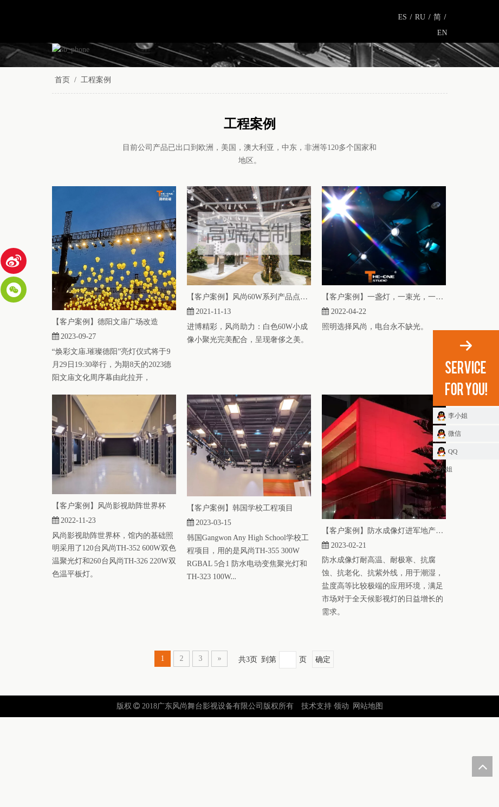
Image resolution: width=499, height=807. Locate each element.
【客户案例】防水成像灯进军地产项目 (384, 620)
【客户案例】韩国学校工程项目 (240, 598)
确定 (322, 749)
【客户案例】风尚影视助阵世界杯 (109, 595)
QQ (452, 451)
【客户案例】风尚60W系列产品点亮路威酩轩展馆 (249, 387)
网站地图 (368, 796)
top (482, 766)
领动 (341, 796)
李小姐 (458, 415)
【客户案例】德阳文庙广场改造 (105, 411)
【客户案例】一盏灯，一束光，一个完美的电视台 (384, 387)
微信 (454, 433)
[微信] (14, 290)
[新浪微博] (14, 261)
